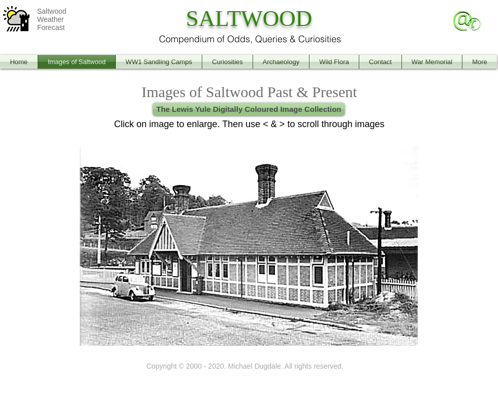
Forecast (51, 27)
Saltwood (52, 11)
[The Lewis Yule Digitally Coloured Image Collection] (249, 109)
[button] (249, 241)
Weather (50, 19)
